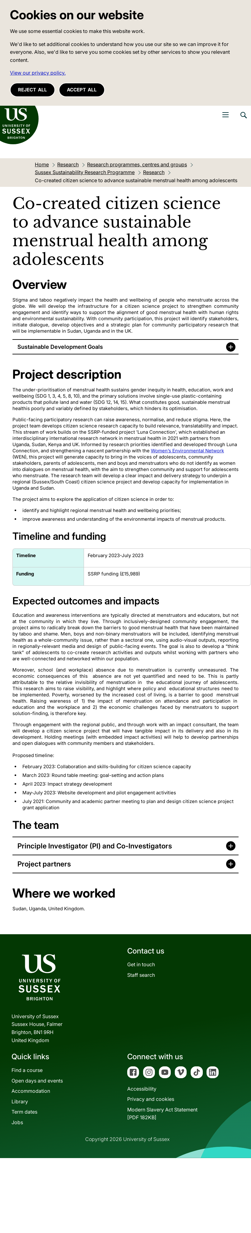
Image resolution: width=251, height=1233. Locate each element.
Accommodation (31, 1091)
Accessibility (141, 1089)
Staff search (141, 975)
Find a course (27, 1070)
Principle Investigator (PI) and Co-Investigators (94, 846)
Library (20, 1101)
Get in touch (141, 964)
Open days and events (37, 1081)
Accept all (82, 90)
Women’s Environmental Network (187, 451)
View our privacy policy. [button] (38, 73)
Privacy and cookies (150, 1099)
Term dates (24, 1112)
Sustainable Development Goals (60, 347)
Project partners (44, 864)
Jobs (17, 1122)
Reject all (32, 90)
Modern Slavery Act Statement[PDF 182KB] (162, 1113)
